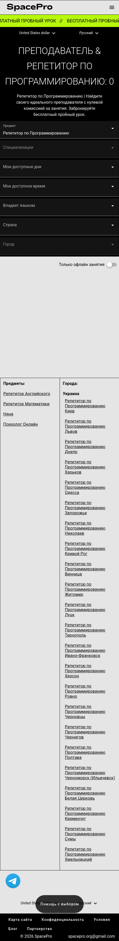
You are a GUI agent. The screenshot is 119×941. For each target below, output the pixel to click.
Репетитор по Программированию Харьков (85, 467)
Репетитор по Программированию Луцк (85, 609)
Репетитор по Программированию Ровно (85, 691)
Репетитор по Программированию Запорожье (85, 507)
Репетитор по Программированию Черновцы (85, 711)
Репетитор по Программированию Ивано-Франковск (85, 650)
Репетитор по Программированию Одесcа (85, 487)
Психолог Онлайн (20, 424)
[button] (34, 33)
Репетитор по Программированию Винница (85, 568)
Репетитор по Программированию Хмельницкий (85, 854)
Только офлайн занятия (81, 264)
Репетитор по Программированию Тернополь (85, 630)
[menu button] (112, 7)
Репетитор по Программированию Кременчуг (85, 813)
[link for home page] (29, 7)
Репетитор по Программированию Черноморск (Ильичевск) (90, 772)
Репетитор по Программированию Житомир (85, 589)
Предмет (9, 126)
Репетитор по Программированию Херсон (85, 670)
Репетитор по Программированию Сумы (85, 833)
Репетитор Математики (26, 403)
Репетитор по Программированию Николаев (85, 528)
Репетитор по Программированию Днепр (85, 446)
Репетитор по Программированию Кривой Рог (85, 548)
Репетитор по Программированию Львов (85, 426)
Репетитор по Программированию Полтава (85, 752)
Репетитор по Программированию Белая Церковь (85, 793)
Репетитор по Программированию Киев (85, 405)
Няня (8, 414)
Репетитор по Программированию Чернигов (85, 732)
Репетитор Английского (26, 393)
